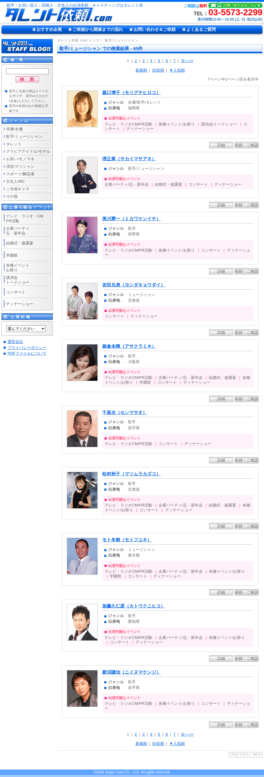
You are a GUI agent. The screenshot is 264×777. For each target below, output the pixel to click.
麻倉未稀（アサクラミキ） (129, 346)
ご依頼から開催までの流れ (98, 29)
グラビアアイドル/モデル (28, 151)
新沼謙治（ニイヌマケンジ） (131, 672)
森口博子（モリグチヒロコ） (131, 92)
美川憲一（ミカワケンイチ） (131, 218)
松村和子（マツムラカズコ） (131, 473)
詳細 (221, 145)
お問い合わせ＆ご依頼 (155, 29)
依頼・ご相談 (246, 145)
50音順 (158, 70)
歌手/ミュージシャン (24, 136)
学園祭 (12, 255)
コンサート (15, 292)
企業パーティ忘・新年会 (17, 230)
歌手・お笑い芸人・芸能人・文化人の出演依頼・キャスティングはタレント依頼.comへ (75, 7)
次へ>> (187, 60)
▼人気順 (177, 70)
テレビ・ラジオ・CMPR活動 (24, 218)
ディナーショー (19, 304)
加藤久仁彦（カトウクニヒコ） (133, 606)
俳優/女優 (14, 129)
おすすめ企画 (49, 29)
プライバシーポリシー (26, 347)
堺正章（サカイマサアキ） (129, 158)
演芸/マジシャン (20, 166)
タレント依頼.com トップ (78, 40)
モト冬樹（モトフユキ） (127, 539)
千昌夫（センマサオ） (124, 412)
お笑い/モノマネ (20, 159)
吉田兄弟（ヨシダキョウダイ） (133, 284)
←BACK (255, 754)
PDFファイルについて (26, 353)
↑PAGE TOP (238, 754)
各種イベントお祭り (17, 267)
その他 (12, 196)
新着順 (141, 70)
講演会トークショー (17, 280)
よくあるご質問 (201, 29)
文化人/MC (15, 181)
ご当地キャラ (17, 189)
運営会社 (15, 341)
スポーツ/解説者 (20, 174)
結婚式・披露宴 (19, 243)
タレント (14, 144)
